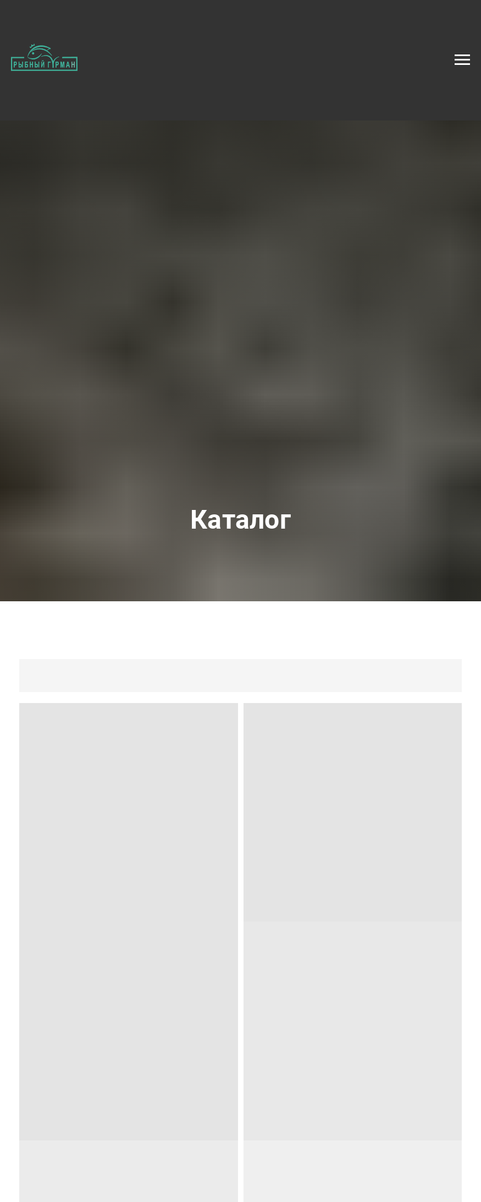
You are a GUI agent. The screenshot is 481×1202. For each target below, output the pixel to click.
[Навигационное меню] (462, 59)
